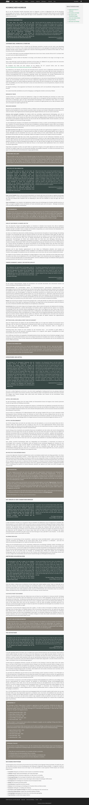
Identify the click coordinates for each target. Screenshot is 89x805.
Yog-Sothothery (72, 19)
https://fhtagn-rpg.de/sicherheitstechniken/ (26, 494)
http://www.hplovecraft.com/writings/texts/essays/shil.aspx (18, 67)
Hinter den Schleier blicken (74, 18)
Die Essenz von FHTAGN (74, 21)
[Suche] (81, 1)
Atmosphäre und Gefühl (74, 13)
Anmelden (76, 1)
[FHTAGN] (7, 1)
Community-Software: (44, 803)
